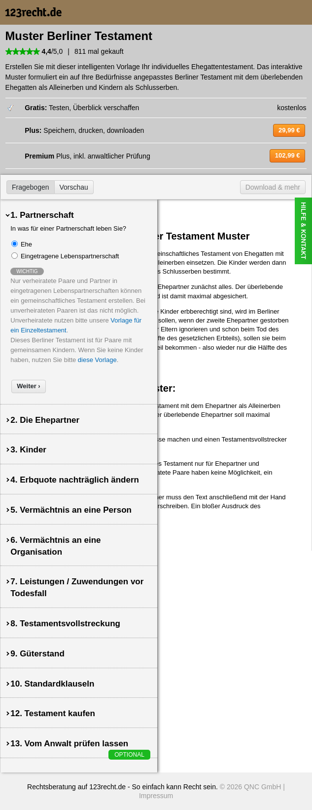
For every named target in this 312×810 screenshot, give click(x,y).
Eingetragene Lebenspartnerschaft (70, 256)
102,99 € (287, 155)
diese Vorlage (97, 360)
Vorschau (74, 187)
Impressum (156, 796)
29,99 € (289, 130)
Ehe (26, 244)
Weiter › (28, 386)
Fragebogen (30, 187)
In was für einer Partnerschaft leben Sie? (68, 228)
